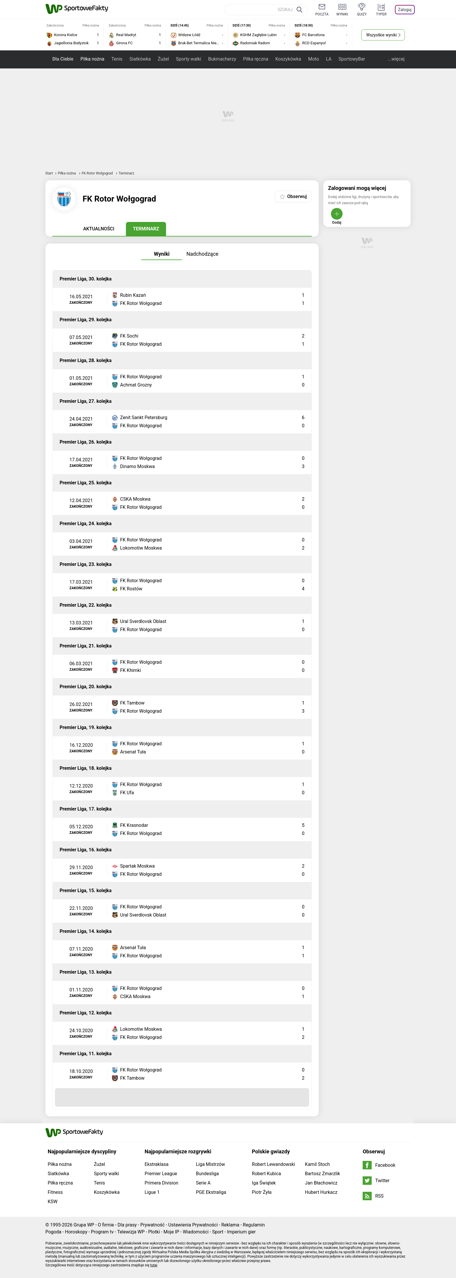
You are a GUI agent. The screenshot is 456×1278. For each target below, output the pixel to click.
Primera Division (161, 1183)
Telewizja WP (131, 1232)
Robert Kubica (266, 1173)
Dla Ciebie (62, 59)
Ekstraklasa (156, 1164)
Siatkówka (140, 59)
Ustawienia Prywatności (193, 1225)
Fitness (55, 1192)
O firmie (106, 1225)
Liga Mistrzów (210, 1164)
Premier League (161, 1173)
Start (49, 173)
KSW (53, 1201)
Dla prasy (127, 1225)
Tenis (116, 59)
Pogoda (53, 1232)
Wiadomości (196, 1232)
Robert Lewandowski (273, 1164)
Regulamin (254, 1225)
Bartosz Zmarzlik (322, 1173)
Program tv (102, 1232)
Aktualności (98, 229)
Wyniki (162, 254)
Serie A (203, 1183)
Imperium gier (241, 1232)
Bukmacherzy (222, 59)
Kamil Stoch (317, 1164)
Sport (217, 1232)
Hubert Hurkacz (321, 1192)
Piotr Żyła (262, 1192)
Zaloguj (405, 9)
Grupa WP (84, 1225)
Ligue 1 (152, 1192)
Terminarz (146, 229)
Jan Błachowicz (321, 1183)
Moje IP (171, 1232)
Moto (313, 59)
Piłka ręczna (255, 59)
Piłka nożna (92, 59)
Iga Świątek (264, 1183)
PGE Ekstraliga (211, 1192)
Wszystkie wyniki (381, 35)
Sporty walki (188, 59)
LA (329, 59)
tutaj (153, 1265)
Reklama (230, 1225)
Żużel (163, 59)
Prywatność (152, 1225)
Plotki (154, 1232)
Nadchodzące (202, 254)
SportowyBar (352, 59)
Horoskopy (76, 1232)
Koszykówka (288, 59)
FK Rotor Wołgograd (98, 173)
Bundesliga (207, 1173)
